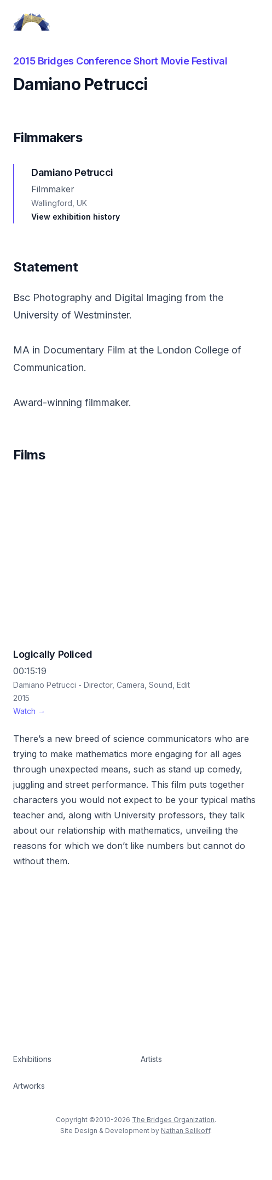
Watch (29, 711)
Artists (151, 1059)
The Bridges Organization (173, 1120)
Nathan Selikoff (185, 1130)
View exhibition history (75, 216)
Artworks (29, 1085)
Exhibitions (32, 1059)
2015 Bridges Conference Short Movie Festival (120, 61)
